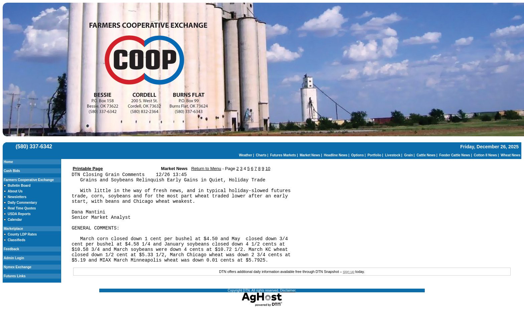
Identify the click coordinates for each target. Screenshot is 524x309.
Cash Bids (12, 171)
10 (267, 168)
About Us (15, 191)
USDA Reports (19, 214)
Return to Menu (206, 168)
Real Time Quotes (22, 208)
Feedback (11, 249)
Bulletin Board (19, 185)
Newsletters (17, 197)
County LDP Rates (22, 234)
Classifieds (16, 240)
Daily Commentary (22, 202)
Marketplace (13, 228)
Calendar (15, 219)
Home (8, 162)
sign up (348, 272)
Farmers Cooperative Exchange (29, 180)
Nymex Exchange (17, 267)
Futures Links (15, 276)
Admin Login (14, 258)
